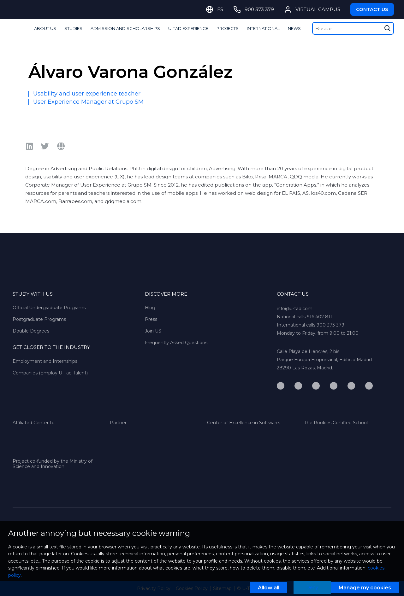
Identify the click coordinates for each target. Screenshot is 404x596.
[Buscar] (353, 28)
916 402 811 (319, 317)
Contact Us (372, 9)
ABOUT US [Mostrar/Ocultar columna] (45, 28)
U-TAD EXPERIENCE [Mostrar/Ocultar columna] (188, 28)
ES (220, 9)
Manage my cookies (365, 587)
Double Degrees (31, 331)
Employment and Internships (45, 361)
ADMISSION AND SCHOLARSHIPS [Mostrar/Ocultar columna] (125, 28)
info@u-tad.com (294, 308)
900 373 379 (330, 325)
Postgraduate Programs (39, 319)
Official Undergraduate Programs (49, 307)
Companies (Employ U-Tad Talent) (50, 373)
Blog (150, 307)
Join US (153, 331)
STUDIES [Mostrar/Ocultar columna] (73, 28)
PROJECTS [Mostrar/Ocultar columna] (228, 28)
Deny (312, 587)
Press (151, 319)
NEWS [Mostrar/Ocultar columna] (294, 28)
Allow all (268, 587)
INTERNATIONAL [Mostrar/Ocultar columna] (263, 28)
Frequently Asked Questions (176, 342)
